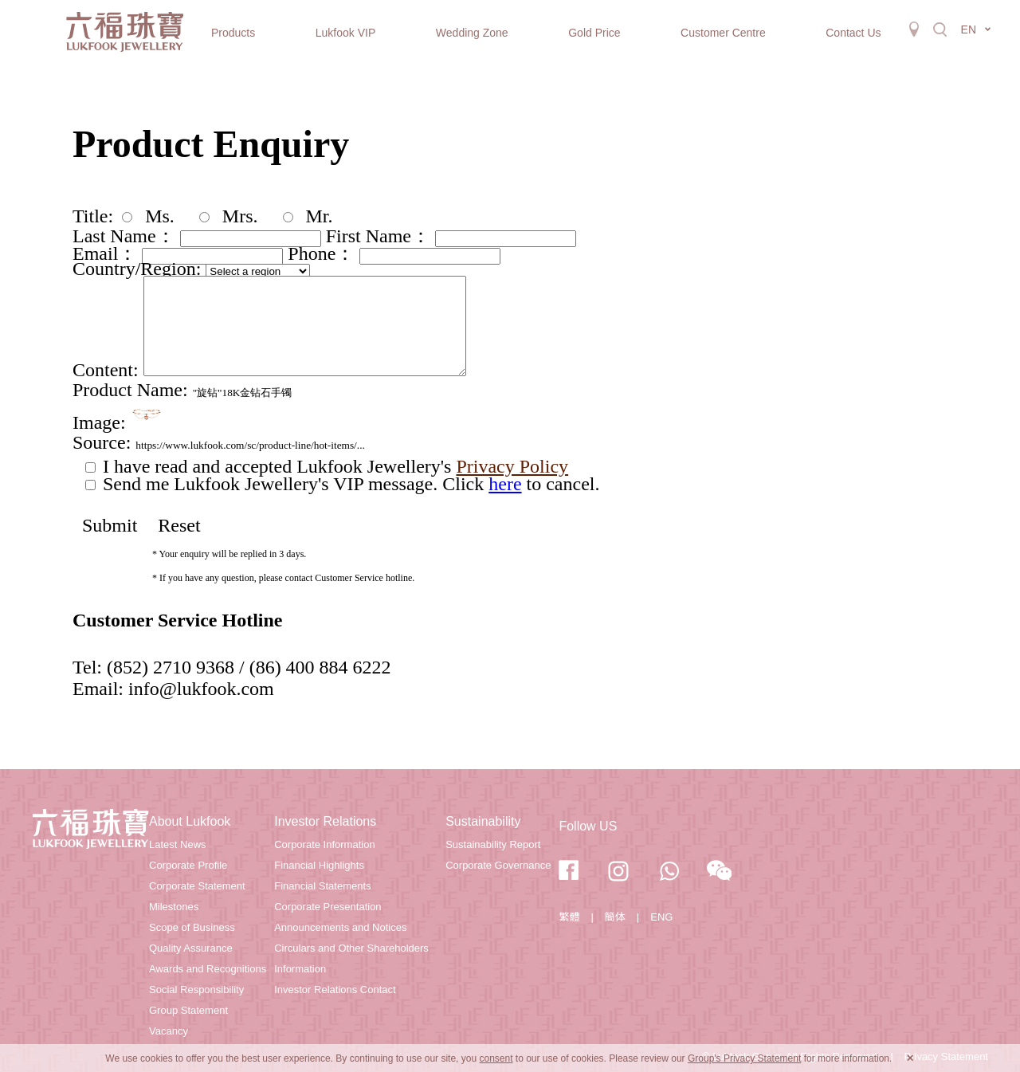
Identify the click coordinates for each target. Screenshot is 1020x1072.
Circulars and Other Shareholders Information (351, 958)
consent (495, 1058)
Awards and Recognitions (207, 969)
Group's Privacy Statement (744, 1058)
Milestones (173, 907)
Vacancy (168, 1031)
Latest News (177, 844)
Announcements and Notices (340, 927)
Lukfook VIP (346, 32)
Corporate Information (324, 844)
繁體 (569, 917)
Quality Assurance (191, 948)
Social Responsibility (196, 989)
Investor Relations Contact (334, 989)
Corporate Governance (498, 865)
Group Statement (188, 1010)
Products (233, 32)
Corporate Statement (197, 886)
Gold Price (594, 32)
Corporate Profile (188, 865)
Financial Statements (322, 886)
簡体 (615, 917)
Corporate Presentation (327, 907)
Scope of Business (192, 927)
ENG (661, 917)
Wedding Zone (472, 32)
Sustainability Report (492, 844)
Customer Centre (723, 32)
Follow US (588, 826)
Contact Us (853, 32)
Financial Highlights (319, 865)
